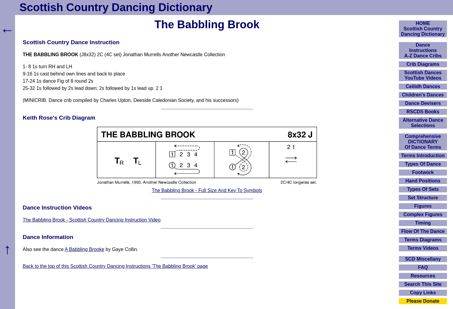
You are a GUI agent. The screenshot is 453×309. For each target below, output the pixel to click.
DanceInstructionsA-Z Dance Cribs (423, 50)
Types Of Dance (423, 164)
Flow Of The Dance (423, 231)
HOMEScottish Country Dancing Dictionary (423, 29)
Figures (423, 206)
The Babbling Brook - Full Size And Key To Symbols (207, 190)
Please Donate (422, 301)
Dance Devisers (423, 103)
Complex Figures (422, 214)
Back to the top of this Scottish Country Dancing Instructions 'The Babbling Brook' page (115, 266)
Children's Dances (423, 94)
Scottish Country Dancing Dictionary (116, 7)
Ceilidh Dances (423, 86)
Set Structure (423, 197)
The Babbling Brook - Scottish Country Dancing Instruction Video (92, 219)
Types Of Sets (423, 189)
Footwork (423, 172)
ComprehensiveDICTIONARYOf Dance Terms (423, 142)
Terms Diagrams (423, 239)
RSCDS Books (422, 111)
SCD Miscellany (423, 259)
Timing (423, 222)
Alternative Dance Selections (422, 123)
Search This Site (423, 284)
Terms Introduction (423, 155)
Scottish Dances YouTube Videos (423, 75)
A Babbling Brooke (84, 249)
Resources (423, 275)
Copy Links (423, 292)
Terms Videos (422, 248)
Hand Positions (423, 180)
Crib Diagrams (422, 64)
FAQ (423, 267)
